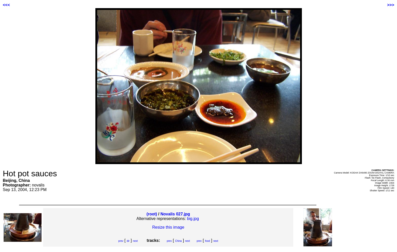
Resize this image (168, 227)
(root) (151, 214)
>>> (390, 5)
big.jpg (193, 218)
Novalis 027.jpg (175, 214)
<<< (6, 5)
